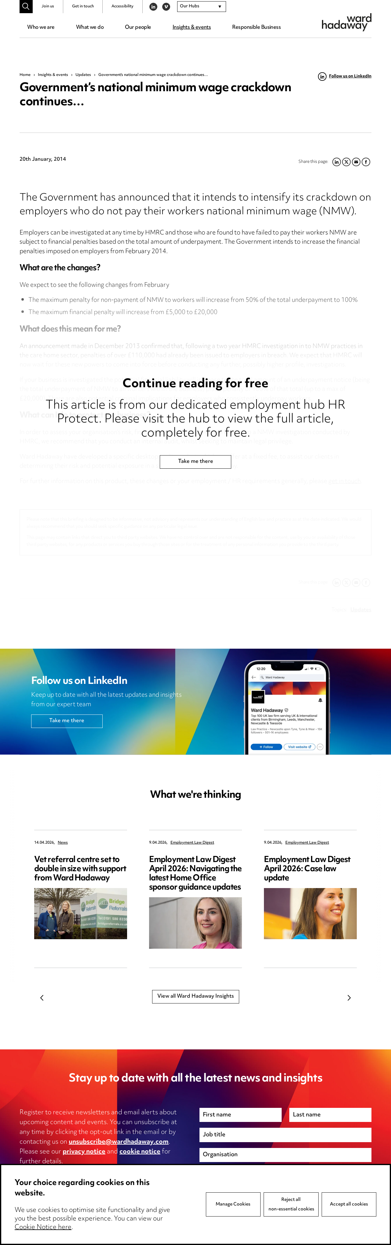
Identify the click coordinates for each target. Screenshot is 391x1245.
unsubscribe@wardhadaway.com (119, 1142)
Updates (83, 75)
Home (25, 75)
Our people (138, 27)
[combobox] (201, 6)
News (63, 843)
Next (349, 997)
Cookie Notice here (43, 1228)
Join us (48, 6)
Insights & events (192, 27)
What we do (90, 27)
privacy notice (84, 1152)
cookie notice (139, 1152)
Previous (41, 997)
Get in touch (83, 6)
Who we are (40, 27)
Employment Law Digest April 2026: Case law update (307, 869)
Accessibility (122, 6)
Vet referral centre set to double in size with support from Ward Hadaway (80, 869)
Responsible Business (256, 27)
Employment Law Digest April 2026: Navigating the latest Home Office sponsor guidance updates (195, 874)
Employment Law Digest (192, 843)
